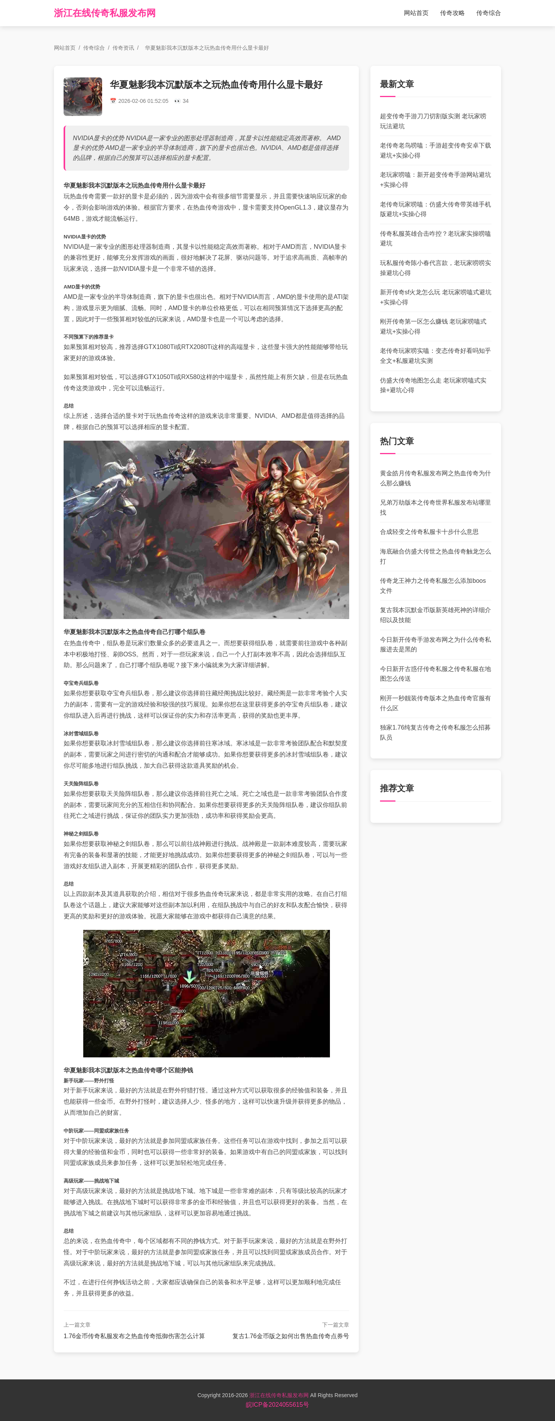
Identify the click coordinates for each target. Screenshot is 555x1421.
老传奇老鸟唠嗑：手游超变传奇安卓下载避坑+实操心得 (435, 150)
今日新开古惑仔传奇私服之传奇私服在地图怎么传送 (435, 674)
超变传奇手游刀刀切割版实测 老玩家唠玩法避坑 (433, 121)
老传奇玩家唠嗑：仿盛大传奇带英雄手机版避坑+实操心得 (435, 209)
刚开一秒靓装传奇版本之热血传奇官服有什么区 (435, 703)
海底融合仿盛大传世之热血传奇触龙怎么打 (435, 556)
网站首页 (416, 13)
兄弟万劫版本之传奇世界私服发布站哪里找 (435, 507)
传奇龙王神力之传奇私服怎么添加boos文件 (433, 585)
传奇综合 (488, 13)
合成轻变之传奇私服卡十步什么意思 (429, 531)
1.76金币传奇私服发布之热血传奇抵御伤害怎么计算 (134, 1336)
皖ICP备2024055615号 (277, 1404)
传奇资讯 (123, 48)
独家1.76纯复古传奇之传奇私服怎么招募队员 (435, 732)
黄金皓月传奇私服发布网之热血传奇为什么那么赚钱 (435, 478)
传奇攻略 (452, 13)
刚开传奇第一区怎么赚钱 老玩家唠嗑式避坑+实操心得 (433, 326)
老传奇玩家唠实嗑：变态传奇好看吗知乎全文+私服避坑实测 (435, 355)
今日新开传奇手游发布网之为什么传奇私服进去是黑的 (435, 644)
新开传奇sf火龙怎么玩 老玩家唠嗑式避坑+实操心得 (435, 297)
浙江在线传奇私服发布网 (105, 13)
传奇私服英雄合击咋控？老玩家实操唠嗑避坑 (435, 238)
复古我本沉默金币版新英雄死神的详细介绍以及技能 (435, 615)
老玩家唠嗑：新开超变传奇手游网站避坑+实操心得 (435, 179)
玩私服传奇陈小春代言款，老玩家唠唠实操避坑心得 (435, 268)
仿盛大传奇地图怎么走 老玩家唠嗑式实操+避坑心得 (433, 385)
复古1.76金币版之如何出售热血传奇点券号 (290, 1336)
